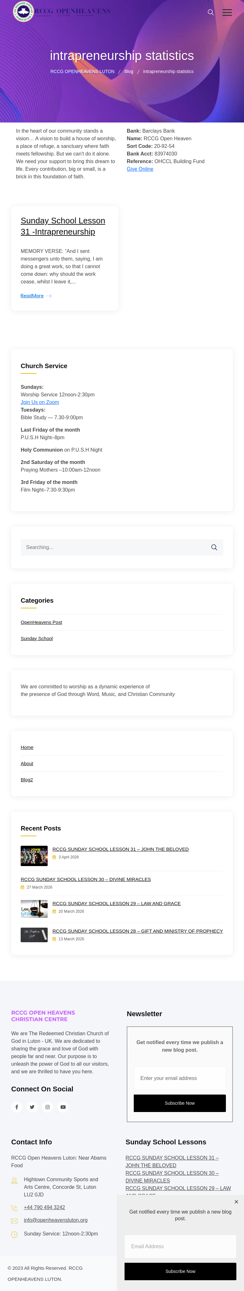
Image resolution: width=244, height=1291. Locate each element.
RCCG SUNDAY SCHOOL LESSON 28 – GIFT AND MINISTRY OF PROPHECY (137, 931)
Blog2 (27, 779)
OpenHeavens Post (41, 622)
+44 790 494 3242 (44, 1207)
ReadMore (32, 296)
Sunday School (37, 638)
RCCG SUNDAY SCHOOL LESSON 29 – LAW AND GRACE (116, 903)
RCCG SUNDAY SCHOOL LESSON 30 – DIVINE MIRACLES (86, 879)
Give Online (140, 169)
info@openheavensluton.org (55, 1220)
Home (27, 747)
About (27, 763)
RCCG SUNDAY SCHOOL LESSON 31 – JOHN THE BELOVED (120, 849)
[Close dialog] (236, 1202)
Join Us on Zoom (40, 402)
